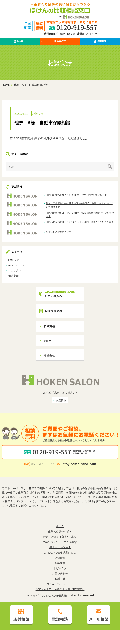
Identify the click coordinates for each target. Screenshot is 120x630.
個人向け (20, 41)
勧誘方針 (60, 578)
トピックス (14, 270)
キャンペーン (16, 265)
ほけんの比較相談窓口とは (60, 552)
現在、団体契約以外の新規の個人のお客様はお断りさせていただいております (79, 205)
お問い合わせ (60, 573)
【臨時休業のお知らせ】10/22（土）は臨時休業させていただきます (80, 224)
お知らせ (13, 259)
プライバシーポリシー (60, 584)
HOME (6, 84)
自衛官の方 (60, 41)
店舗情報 (61, 400)
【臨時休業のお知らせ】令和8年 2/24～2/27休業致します (76, 195)
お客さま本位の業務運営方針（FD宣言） (60, 589)
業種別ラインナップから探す (60, 542)
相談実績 (37, 113)
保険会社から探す (60, 547)
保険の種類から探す (60, 531)
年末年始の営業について (58, 232)
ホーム (60, 526)
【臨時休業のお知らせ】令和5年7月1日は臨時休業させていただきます (80, 214)
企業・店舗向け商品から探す (60, 536)
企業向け (100, 41)
